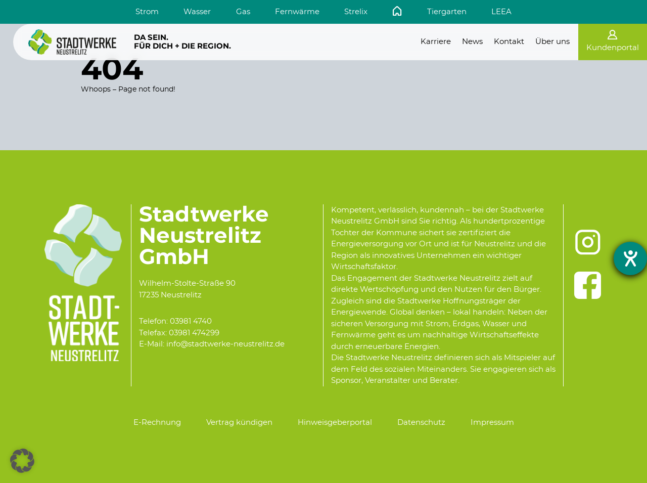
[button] (22, 460)
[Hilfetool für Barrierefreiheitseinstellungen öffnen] (630, 258)
